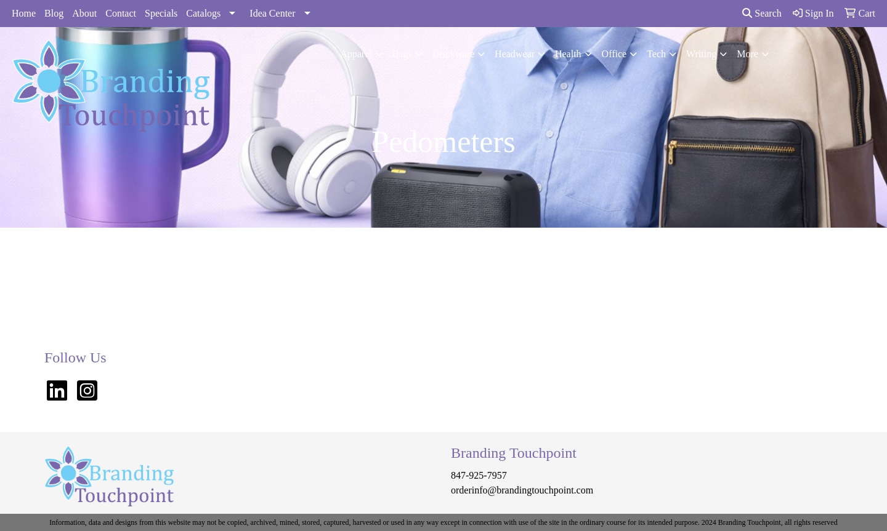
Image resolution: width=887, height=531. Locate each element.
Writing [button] (701, 54)
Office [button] (614, 54)
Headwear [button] (515, 54)
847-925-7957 (479, 475)
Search (762, 13)
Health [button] (568, 54)
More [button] (747, 54)
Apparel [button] (356, 54)
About (84, 13)
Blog (53, 13)
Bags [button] (402, 54)
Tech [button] (656, 54)
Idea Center (272, 13)
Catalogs (203, 13)
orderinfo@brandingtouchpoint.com (522, 490)
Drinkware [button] (453, 54)
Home (24, 13)
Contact (120, 13)
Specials (161, 13)
